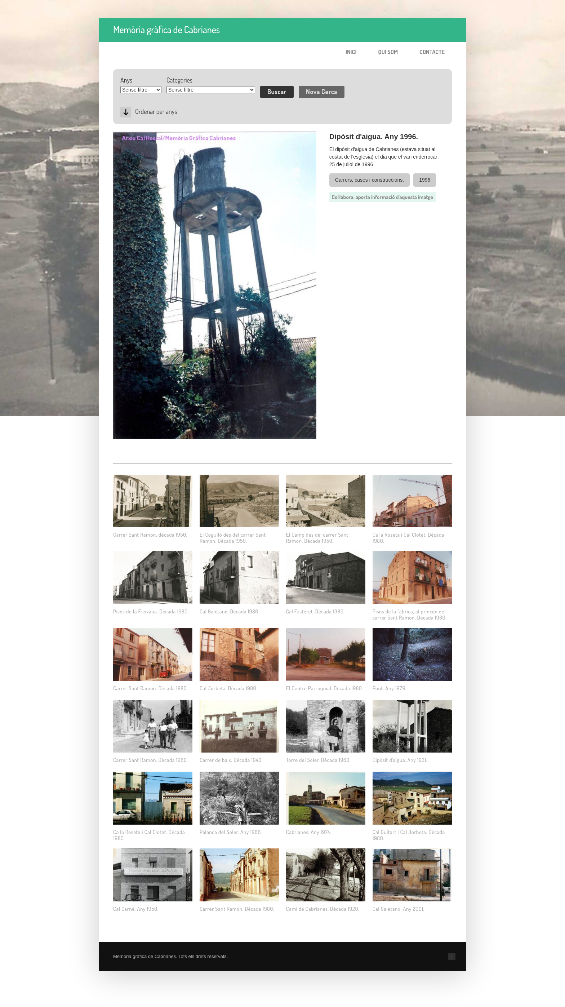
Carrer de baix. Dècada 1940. (231, 760)
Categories (179, 80)
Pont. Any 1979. (389, 688)
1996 (424, 180)
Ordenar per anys (156, 111)
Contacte (432, 52)
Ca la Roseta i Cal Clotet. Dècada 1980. (408, 538)
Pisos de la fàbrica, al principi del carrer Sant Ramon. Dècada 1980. (409, 614)
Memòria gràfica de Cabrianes (166, 29)
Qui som (388, 52)
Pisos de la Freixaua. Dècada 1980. (151, 611)
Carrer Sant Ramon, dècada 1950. (150, 535)
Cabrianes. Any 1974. (309, 832)
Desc (125, 112)
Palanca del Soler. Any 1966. (231, 832)
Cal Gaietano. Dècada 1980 (229, 611)
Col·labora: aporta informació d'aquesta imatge (382, 197)
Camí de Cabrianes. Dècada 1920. (322, 909)
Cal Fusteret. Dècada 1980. (315, 611)
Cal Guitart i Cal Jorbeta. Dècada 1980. (409, 835)
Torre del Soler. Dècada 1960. (318, 760)
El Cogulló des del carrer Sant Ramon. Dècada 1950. (233, 538)
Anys (126, 80)
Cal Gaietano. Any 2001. (398, 909)
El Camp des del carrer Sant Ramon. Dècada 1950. (317, 538)
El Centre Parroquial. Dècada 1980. (324, 688)
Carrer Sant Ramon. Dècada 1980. (150, 688)
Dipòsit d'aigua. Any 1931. (400, 760)
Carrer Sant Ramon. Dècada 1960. (150, 760)
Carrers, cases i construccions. (369, 180)
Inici (351, 52)
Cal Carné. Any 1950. (136, 909)
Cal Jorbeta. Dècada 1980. (228, 688)
